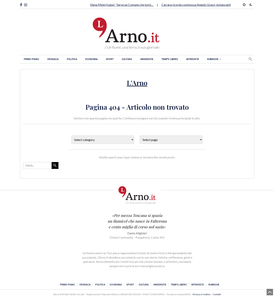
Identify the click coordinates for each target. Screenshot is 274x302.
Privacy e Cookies (202, 294)
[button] (250, 59)
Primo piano (31, 59)
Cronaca (53, 59)
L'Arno (137, 82)
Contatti (217, 294)
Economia (91, 59)
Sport (109, 59)
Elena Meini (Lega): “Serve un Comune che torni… (122, 4)
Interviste (192, 59)
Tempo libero (169, 59)
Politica (72, 59)
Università (146, 59)
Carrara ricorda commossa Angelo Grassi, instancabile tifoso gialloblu (207, 4)
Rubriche (212, 59)
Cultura (127, 59)
